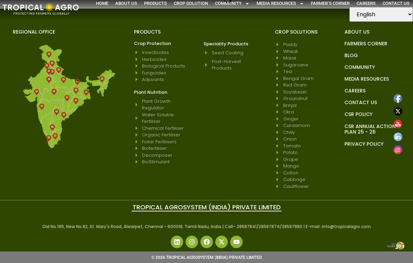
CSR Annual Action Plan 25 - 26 (370, 129)
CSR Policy (358, 114)
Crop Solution (191, 3)
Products (155, 3)
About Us (126, 3)
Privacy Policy (364, 143)
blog (351, 55)
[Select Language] (381, 14)
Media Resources (280, 3)
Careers (366, 3)
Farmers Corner (365, 43)
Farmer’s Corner (330, 3)
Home (102, 3)
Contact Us (396, 3)
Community (232, 3)
